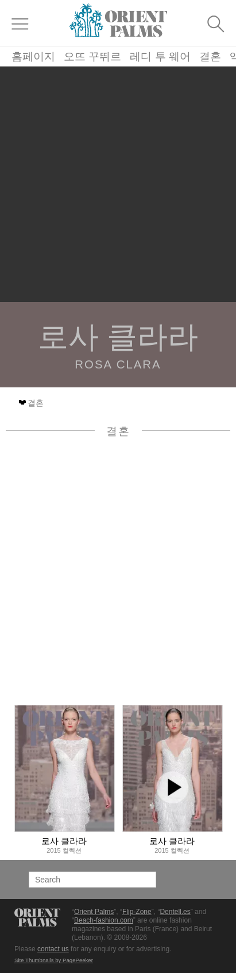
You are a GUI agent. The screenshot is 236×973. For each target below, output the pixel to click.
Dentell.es (175, 912)
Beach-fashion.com (103, 920)
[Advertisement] (118, 184)
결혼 (210, 56)
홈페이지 (33, 56)
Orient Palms (94, 912)
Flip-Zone (137, 912)
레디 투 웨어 (160, 56)
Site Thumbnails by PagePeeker (53, 960)
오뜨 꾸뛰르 (92, 56)
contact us (53, 949)
